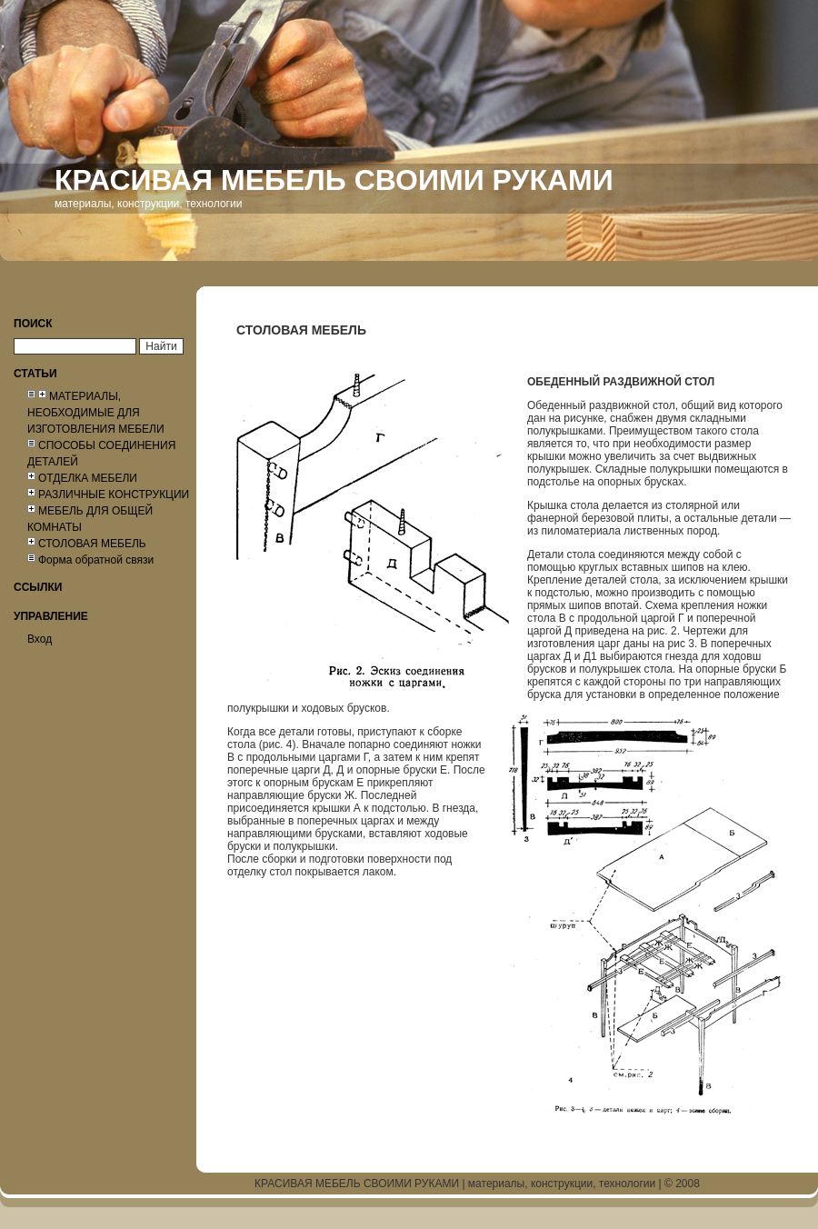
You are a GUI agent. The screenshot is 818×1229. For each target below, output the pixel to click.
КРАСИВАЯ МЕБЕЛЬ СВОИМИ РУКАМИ (356, 1183)
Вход (39, 639)
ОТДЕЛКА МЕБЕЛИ (87, 478)
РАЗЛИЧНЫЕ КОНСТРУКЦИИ (113, 494)
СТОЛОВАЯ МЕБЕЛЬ (92, 543)
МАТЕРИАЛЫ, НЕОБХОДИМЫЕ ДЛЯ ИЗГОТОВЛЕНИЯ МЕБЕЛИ (96, 412)
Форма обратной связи (96, 560)
